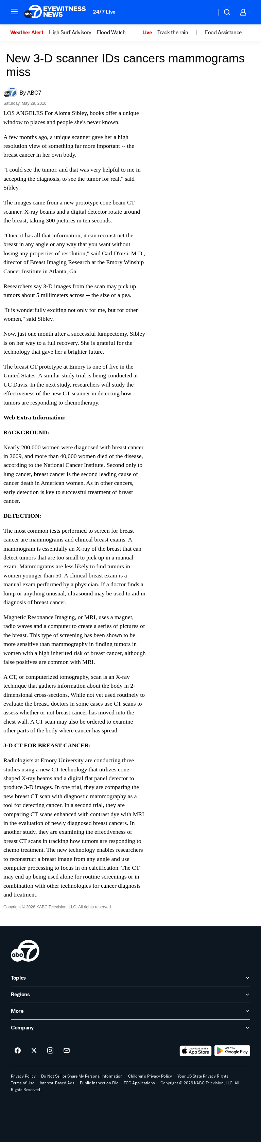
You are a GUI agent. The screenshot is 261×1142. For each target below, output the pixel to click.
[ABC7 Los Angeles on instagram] (50, 1051)
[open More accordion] (130, 1011)
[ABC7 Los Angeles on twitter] (34, 1051)
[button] (14, 11)
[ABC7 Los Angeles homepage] (55, 12)
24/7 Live (104, 11)
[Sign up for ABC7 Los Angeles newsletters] (66, 1051)
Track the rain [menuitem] (172, 32)
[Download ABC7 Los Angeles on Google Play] (232, 1050)
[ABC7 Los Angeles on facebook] (17, 1051)
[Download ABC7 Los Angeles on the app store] (195, 1050)
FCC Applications (139, 1083)
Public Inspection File (99, 1083)
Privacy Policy (23, 1076)
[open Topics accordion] (130, 978)
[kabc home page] (25, 951)
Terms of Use (22, 1083)
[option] (29, 32)
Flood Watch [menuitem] (111, 32)
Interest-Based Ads (57, 1083)
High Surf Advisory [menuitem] (70, 32)
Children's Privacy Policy (150, 1076)
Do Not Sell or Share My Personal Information (82, 1076)
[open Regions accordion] (130, 994)
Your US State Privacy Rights (202, 1076)
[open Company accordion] (130, 1027)
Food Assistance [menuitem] (223, 32)
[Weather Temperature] (206, 12)
